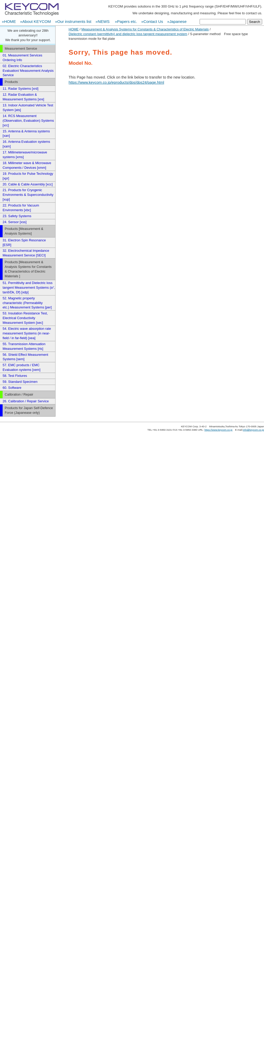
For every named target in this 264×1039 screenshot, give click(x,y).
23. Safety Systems (17, 216)
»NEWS (102, 21)
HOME (73, 29)
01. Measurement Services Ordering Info (22, 57)
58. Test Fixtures (15, 376)
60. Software (12, 388)
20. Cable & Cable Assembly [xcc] (28, 184)
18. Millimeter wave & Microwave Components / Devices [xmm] (27, 165)
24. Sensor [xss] (15, 222)
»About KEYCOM (35, 21)
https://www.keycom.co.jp (218, 429)
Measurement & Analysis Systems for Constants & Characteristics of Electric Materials (145, 29)
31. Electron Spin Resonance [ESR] (24, 242)
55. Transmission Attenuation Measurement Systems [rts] (24, 346)
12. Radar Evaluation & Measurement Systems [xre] (23, 97)
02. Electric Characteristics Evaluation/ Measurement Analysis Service (28, 70)
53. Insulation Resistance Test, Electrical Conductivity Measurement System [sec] (25, 318)
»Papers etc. (126, 21)
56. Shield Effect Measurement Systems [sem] (25, 357)
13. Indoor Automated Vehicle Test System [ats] (28, 107)
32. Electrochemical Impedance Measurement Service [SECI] (26, 253)
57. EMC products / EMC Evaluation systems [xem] (21, 367)
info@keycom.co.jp (253, 429)
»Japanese (177, 21)
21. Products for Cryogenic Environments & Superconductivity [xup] (28, 194)
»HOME (9, 21)
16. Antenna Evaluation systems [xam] (26, 144)
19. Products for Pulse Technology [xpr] (28, 176)
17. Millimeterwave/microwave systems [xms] (25, 154)
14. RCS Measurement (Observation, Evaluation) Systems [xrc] (28, 120)
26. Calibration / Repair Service (26, 401)
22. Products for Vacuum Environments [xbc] (21, 207)
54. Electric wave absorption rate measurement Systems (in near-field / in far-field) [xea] (27, 333)
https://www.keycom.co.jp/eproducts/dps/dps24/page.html (116, 82)
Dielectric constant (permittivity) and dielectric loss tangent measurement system (128, 34)
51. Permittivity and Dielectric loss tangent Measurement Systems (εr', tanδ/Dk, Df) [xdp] (29, 287)
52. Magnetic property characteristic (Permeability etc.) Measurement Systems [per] (27, 302)
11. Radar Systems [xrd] (20, 89)
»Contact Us (152, 21)
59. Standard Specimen (20, 382)
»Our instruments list (73, 21)
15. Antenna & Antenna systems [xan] (26, 133)
